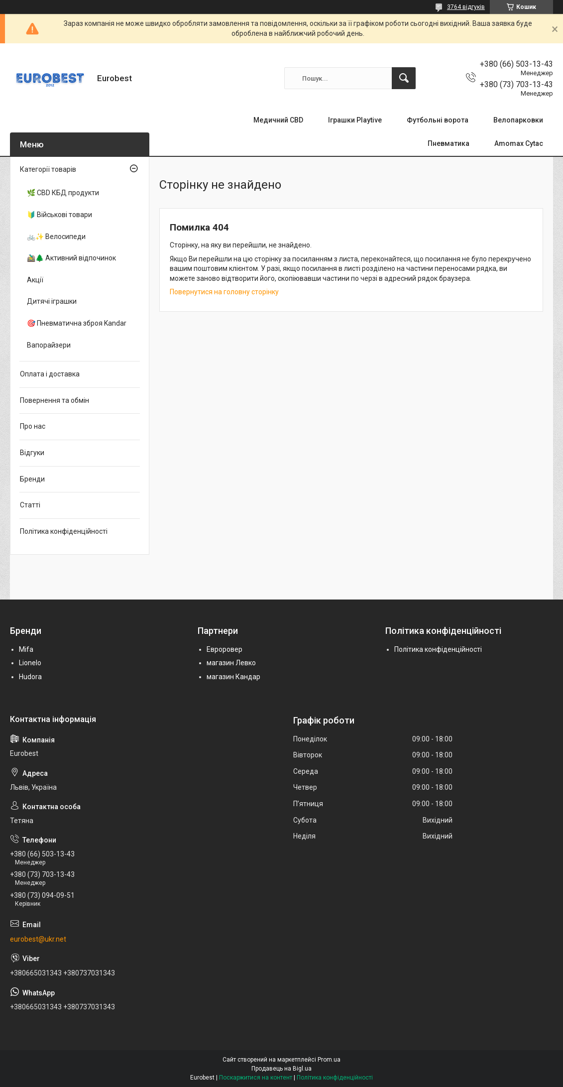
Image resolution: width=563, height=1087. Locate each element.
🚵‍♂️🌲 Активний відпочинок (71, 258)
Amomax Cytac (518, 143)
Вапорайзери (49, 345)
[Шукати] (404, 78)
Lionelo (30, 663)
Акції (35, 280)
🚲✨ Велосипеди (56, 237)
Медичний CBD (278, 120)
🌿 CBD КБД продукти (63, 193)
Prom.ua (329, 1059)
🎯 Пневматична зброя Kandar (76, 323)
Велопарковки (518, 120)
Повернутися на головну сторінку (224, 292)
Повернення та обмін (54, 400)
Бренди (32, 479)
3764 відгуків (466, 6)
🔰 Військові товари (59, 215)
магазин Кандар (233, 677)
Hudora (30, 677)
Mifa (26, 649)
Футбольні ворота (437, 120)
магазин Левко (231, 663)
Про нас (32, 426)
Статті (30, 505)
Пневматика (448, 143)
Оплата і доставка (50, 374)
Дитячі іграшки (52, 301)
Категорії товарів (48, 169)
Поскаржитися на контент (255, 1077)
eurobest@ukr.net (38, 939)
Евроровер (224, 649)
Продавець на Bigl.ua (281, 1068)
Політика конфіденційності (64, 531)
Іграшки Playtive (355, 120)
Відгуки (32, 453)
